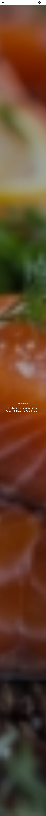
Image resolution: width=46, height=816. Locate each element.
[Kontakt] (39, 2)
